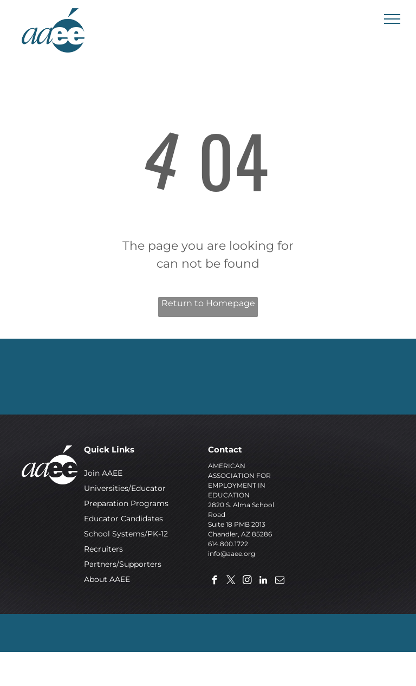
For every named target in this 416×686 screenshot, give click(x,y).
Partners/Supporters (122, 564)
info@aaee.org (231, 553)
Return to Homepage (208, 303)
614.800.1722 (228, 544)
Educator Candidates (123, 518)
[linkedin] (263, 581)
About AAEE (107, 579)
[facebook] (215, 581)
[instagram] (247, 581)
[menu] (392, 19)
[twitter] (231, 581)
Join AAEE (103, 473)
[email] (280, 581)
